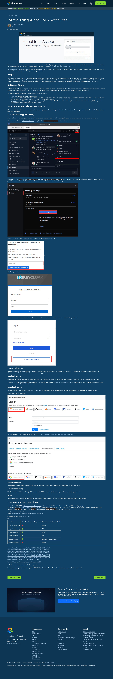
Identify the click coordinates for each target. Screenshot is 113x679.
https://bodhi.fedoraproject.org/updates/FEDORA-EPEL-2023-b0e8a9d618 (29, 548)
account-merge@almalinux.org (63, 382)
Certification (36, 634)
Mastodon (61, 643)
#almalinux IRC (63, 649)
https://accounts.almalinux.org (62, 66)
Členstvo (35, 645)
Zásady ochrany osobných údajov (94, 634)
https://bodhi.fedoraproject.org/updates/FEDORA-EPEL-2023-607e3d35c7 (29, 556)
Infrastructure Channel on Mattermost (23, 513)
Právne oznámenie (89, 632)
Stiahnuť (100, 3)
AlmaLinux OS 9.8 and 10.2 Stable (47, 8)
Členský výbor (87, 649)
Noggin (13, 98)
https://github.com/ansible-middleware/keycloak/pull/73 (24, 562)
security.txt (36, 649)
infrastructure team (31, 65)
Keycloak (13, 101)
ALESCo (34, 636)
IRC (35, 513)
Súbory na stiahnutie (39, 643)
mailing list (40, 513)
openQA (35, 655)
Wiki (48, 3)
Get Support (82, 3)
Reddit (60, 640)
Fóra (59, 636)
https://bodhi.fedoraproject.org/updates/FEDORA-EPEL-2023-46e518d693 (29, 554)
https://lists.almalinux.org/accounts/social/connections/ (57, 434)
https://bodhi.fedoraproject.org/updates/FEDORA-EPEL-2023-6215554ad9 (29, 557)
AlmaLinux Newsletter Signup (68, 601)
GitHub (34, 638)
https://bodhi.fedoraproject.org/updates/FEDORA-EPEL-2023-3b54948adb (29, 553)
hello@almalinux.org (14, 643)
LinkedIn (60, 647)
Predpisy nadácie (88, 643)
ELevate (35, 647)
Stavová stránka (37, 653)
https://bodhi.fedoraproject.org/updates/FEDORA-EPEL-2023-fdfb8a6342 (28, 551)
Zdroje (55, 3)
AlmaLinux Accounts (14, 69)
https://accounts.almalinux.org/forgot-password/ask (23, 373)
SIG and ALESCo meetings (66, 638)
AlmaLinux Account (28, 121)
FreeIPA (13, 96)
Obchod (72, 3)
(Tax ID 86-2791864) (49, 662)
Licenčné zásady (88, 638)
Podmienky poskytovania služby (93, 636)
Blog (42, 3)
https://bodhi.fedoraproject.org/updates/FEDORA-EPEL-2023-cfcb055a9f (28, 549)
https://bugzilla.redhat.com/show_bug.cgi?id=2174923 (23, 559)
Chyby (34, 640)
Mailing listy (36, 651)
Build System (36, 657)
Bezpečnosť (36, 659)
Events (63, 3)
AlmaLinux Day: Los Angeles (21, 8)
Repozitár (35, 641)
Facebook (61, 645)
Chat (59, 634)
